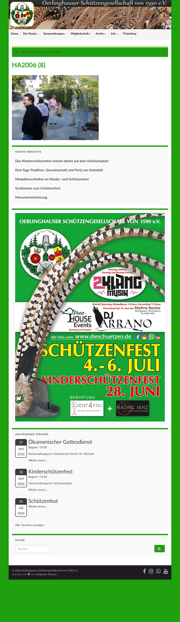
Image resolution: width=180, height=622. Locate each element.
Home (14, 33)
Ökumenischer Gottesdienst (60, 442)
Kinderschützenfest (50, 471)
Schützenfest (43, 501)
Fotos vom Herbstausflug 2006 (40, 52)
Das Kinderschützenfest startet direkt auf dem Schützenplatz (62, 161)
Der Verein (31, 33)
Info (114, 33)
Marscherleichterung (31, 197)
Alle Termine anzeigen (29, 525)
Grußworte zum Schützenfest (37, 188)
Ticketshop (130, 33)
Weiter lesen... (37, 460)
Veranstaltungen (54, 33)
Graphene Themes (46, 574)
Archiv (101, 33)
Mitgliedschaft (81, 33)
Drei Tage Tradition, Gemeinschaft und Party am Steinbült (59, 170)
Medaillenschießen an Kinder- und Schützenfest (52, 179)
